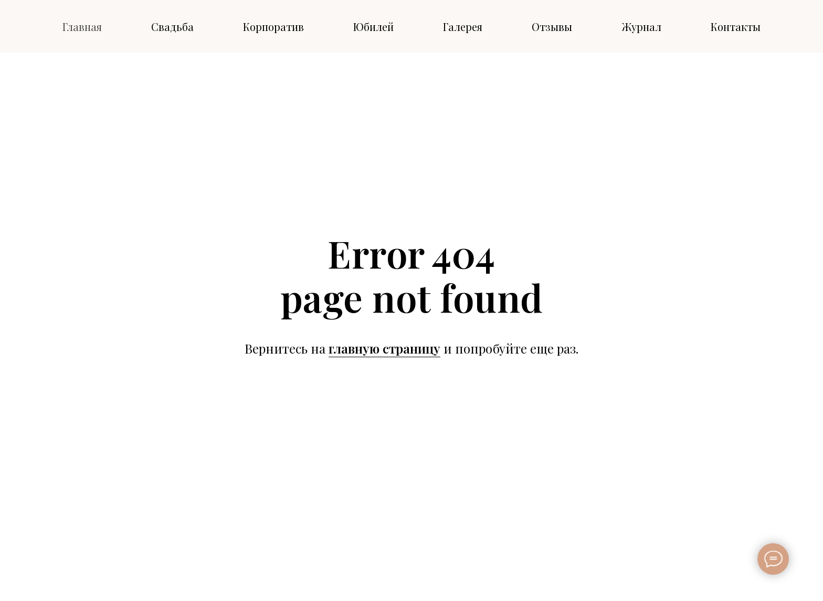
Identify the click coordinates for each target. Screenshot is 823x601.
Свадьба (172, 26)
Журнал (641, 26)
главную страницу (384, 348)
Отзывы (552, 26)
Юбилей (373, 26)
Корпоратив (273, 26)
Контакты (736, 26)
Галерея (462, 26)
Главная (82, 26)
